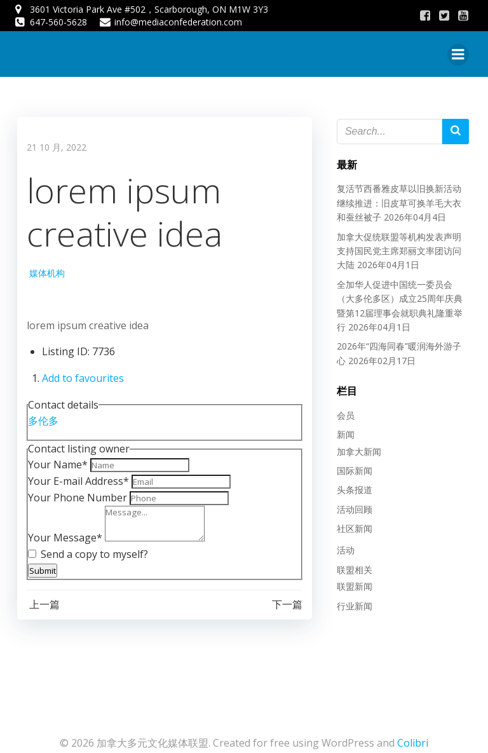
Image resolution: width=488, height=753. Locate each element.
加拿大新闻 (355, 448)
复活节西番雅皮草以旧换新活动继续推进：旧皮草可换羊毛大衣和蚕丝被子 (399, 199)
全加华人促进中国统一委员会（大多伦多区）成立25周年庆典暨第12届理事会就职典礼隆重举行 (401, 295)
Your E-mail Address (76, 479)
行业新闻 (351, 602)
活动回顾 (351, 505)
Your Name (56, 463)
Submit (40, 568)
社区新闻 (351, 525)
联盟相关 (351, 566)
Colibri (412, 738)
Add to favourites (81, 376)
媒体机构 (45, 271)
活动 (342, 547)
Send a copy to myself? (86, 552)
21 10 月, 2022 (55, 145)
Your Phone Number (75, 496)
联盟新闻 (351, 582)
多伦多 (41, 419)
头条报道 (351, 486)
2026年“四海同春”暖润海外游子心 (399, 343)
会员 (342, 411)
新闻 (342, 430)
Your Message (63, 536)
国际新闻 (351, 467)
